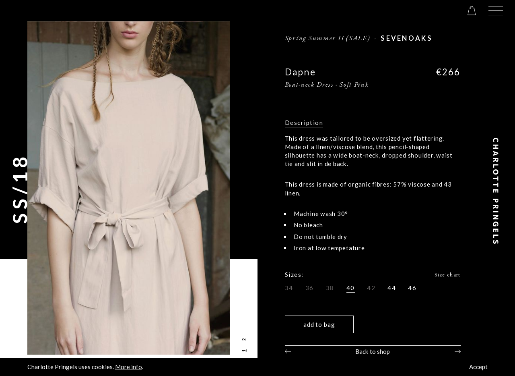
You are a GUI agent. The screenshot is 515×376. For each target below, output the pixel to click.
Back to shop (372, 351)
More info (128, 366)
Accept (478, 366)
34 (289, 287)
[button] (495, 10)
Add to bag (319, 324)
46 (412, 287)
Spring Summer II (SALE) (327, 37)
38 (330, 287)
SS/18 (19, 188)
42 (371, 287)
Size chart (448, 274)
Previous (288, 351)
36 (309, 287)
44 (391, 287)
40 (350, 287)
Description (304, 122)
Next (458, 351)
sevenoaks (407, 38)
